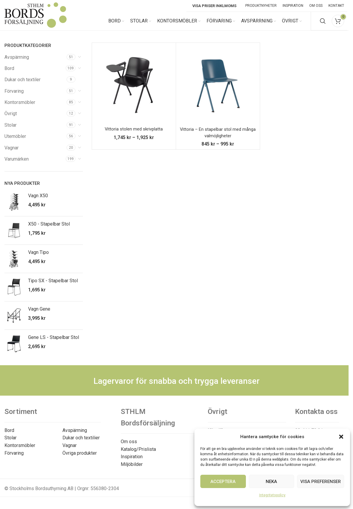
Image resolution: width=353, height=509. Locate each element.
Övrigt (10, 119)
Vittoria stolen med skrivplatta (134, 134)
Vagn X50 (38, 201)
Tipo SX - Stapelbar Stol (53, 286)
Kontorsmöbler (19, 107)
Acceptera (223, 481)
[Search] (323, 24)
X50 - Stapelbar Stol (49, 229)
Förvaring (14, 96)
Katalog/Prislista (138, 454)
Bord (9, 73)
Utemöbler (15, 141)
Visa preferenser (320, 481)
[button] (341, 437)
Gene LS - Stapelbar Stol (53, 342)
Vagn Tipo (38, 257)
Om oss (129, 447)
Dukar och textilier (81, 443)
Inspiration (132, 462)
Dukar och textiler (22, 85)
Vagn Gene (39, 314)
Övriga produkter (79, 458)
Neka (271, 481)
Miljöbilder (132, 469)
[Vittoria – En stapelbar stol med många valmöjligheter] (218, 89)
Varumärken (16, 164)
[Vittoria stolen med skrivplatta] (134, 89)
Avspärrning (16, 62)
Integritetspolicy (272, 495)
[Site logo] (35, 23)
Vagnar (11, 153)
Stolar (10, 130)
